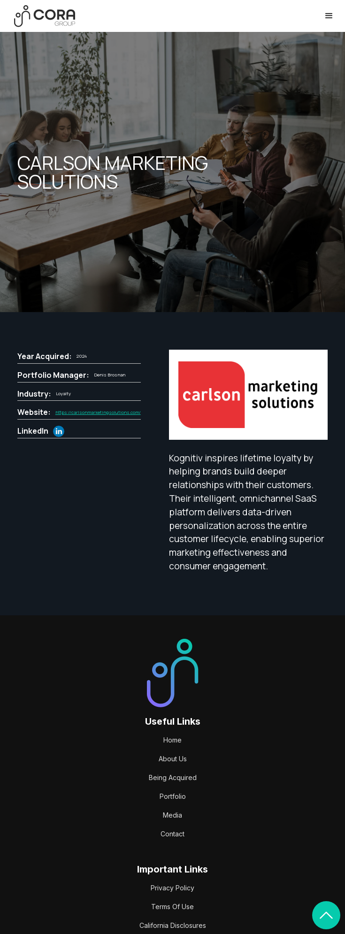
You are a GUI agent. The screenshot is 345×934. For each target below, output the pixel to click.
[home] (42, 16)
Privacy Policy (172, 888)
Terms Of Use (172, 907)
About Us (173, 759)
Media (172, 815)
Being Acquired (173, 777)
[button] (329, 16)
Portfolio (173, 796)
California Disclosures (172, 925)
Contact (172, 834)
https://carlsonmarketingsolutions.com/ (98, 412)
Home (172, 740)
